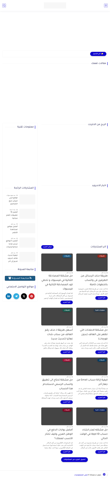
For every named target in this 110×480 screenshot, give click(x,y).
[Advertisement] (55, 32)
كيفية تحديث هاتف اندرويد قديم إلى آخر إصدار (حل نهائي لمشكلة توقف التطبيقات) (11, 259)
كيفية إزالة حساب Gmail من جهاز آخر (92, 382)
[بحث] (4, 5)
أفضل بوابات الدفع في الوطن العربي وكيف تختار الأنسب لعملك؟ (59, 434)
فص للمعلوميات (81, 475)
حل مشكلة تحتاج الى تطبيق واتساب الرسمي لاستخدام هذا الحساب (57, 384)
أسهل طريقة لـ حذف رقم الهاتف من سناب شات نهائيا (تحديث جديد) (59, 334)
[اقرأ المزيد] (101, 298)
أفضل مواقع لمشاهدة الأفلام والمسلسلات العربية (12, 230)
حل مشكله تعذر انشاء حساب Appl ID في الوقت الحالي (94, 434)
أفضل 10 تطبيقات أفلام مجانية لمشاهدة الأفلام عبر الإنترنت (12, 215)
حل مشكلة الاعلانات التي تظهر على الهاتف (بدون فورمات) (94, 334)
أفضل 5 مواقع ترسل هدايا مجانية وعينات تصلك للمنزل (12, 244)
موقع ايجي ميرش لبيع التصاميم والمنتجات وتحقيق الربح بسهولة (12, 201)
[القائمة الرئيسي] (106, 5)
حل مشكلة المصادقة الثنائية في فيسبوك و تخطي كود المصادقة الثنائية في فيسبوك (57, 282)
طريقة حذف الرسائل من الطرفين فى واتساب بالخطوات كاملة (94, 280)
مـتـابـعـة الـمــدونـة (20, 278)
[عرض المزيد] (47, 247)
